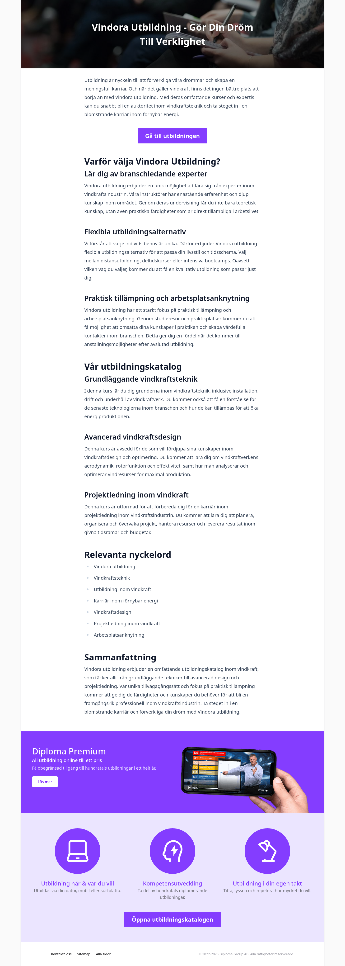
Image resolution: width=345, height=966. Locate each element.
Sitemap (83, 954)
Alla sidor (103, 954)
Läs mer (45, 781)
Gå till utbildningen (172, 136)
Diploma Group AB (233, 954)
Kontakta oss (61, 954)
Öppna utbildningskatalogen (172, 919)
